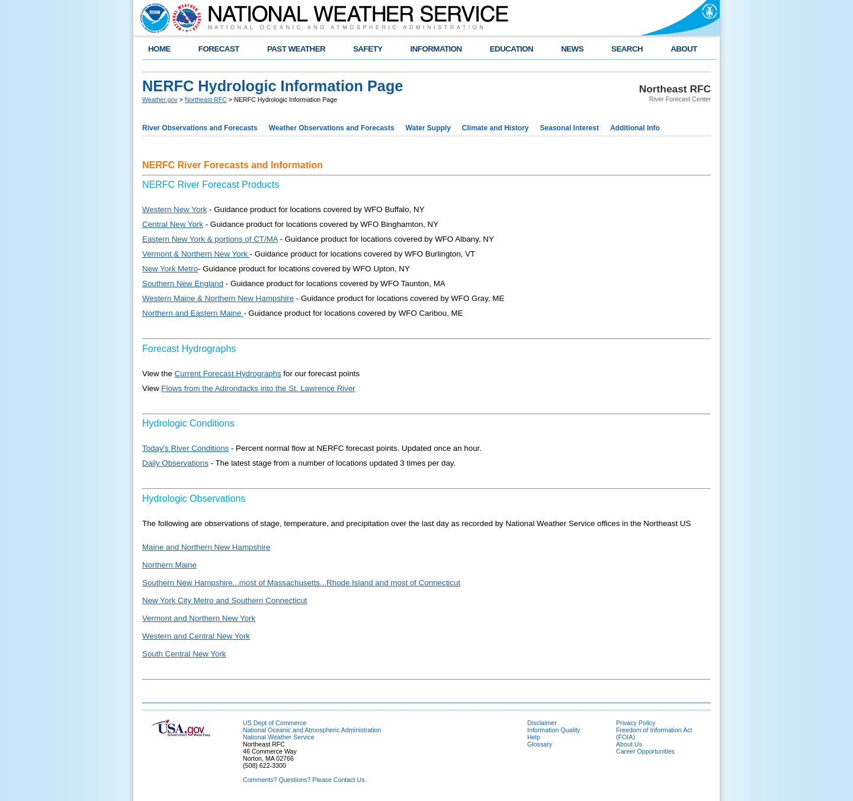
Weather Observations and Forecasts (332, 128)
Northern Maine (169, 564)
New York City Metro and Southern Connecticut (224, 600)
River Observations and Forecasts (200, 128)
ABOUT (684, 48)
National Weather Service (279, 737)
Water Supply (428, 128)
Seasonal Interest (569, 128)
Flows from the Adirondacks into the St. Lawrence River (258, 388)
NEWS (572, 48)
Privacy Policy (635, 722)
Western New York (174, 209)
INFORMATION (436, 48)
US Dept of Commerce (274, 722)
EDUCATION (511, 48)
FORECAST (218, 48)
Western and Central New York (196, 636)
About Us (629, 744)
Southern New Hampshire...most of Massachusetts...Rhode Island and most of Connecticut (301, 582)
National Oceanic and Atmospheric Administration (312, 729)
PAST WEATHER (296, 48)
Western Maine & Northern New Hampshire (218, 298)
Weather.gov (160, 99)
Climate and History (495, 128)
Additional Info (635, 128)
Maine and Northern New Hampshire (206, 547)
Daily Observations (175, 463)
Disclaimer (542, 722)
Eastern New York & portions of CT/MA (210, 239)
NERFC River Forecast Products (210, 185)
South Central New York (184, 653)
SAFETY (367, 48)
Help (533, 737)
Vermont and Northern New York (198, 618)
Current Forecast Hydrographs (228, 373)
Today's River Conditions (185, 448)
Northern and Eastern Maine (192, 313)
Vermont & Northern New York (196, 253)
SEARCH (627, 48)
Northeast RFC (206, 99)
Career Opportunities (645, 751)
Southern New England (182, 283)
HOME (159, 48)
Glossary (539, 744)
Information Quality (553, 729)
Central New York (172, 224)
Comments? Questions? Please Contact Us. (304, 779)
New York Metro (170, 268)
